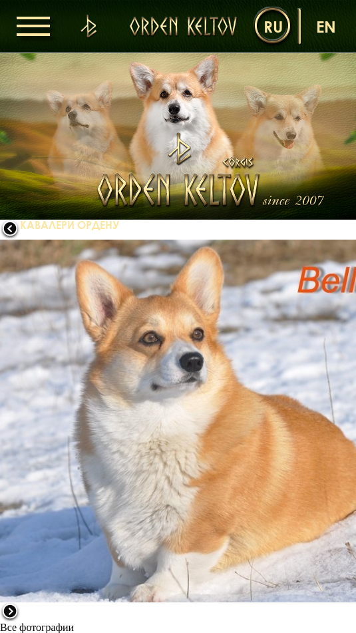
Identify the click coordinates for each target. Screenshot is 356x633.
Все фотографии (37, 627)
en (326, 26)
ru (273, 26)
